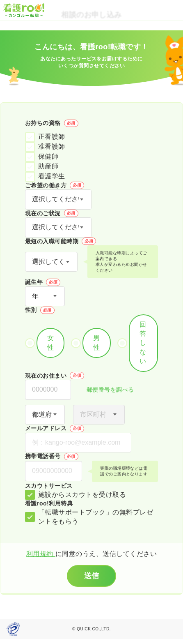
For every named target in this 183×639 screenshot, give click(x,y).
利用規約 (40, 553)
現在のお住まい (54, 375)
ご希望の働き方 (54, 185)
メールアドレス (54, 428)
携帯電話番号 (51, 456)
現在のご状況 (51, 213)
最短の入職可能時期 (60, 241)
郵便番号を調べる (106, 390)
